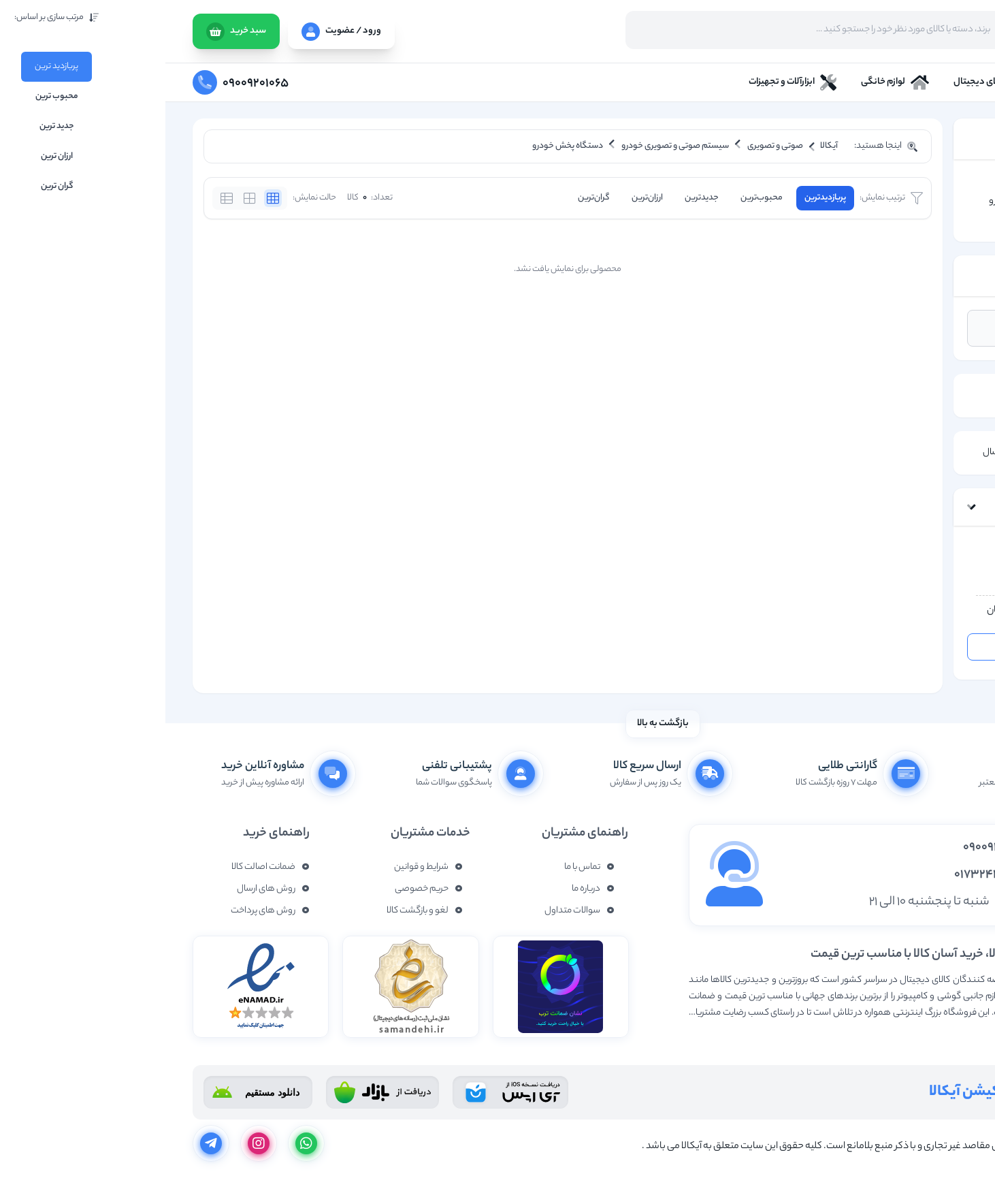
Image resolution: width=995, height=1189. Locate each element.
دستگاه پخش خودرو (899, 219)
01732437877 (826, 875)
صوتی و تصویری (908, 183)
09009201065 (831, 847)
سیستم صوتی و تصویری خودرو (880, 201)
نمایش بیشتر (942, 1035)
